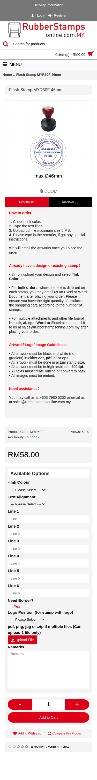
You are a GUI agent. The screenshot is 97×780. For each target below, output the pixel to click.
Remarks (16, 647)
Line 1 (13, 511)
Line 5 (13, 570)
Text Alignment (21, 497)
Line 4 (13, 556)
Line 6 (13, 585)
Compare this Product (68, 733)
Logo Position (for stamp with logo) (40, 612)
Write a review (58, 747)
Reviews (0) (70, 202)
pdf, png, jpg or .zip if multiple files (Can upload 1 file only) (44, 629)
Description (27, 202)
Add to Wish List (29, 733)
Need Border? (20, 600)
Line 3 (13, 541)
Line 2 (13, 526)
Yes (14, 606)
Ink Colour (20, 482)
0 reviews (38, 747)
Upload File (22, 640)
